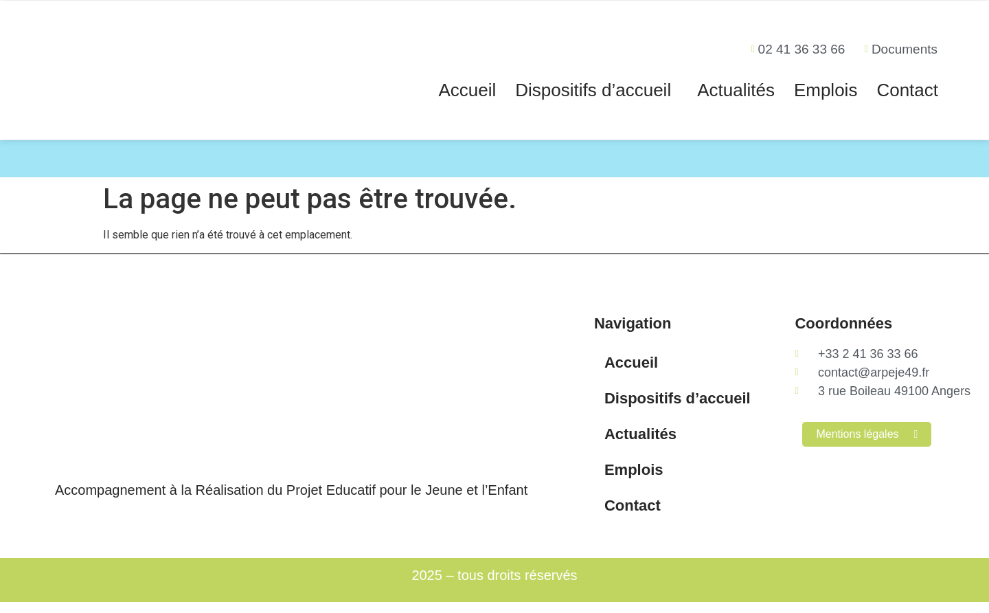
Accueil (467, 90)
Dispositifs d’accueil (593, 90)
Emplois (825, 90)
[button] (596, 90)
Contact (907, 90)
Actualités (736, 90)
